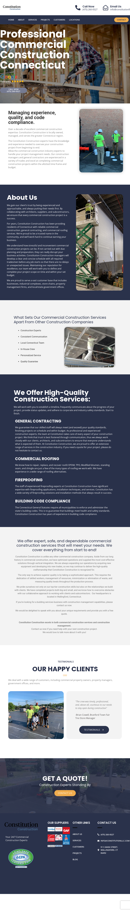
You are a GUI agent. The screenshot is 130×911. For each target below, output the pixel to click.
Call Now (88, 6)
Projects (45, 19)
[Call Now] (77, 7)
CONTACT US (65, 793)
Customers (59, 19)
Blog (75, 859)
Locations (74, 19)
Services (32, 19)
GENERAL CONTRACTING (38, 421)
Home (11, 19)
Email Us (115, 6)
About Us (77, 834)
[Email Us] (105, 7)
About (21, 19)
